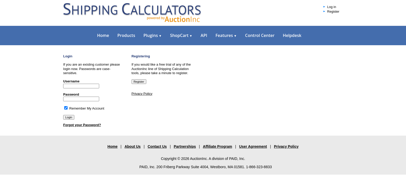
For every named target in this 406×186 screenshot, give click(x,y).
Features (226, 35)
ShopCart (181, 35)
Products (126, 35)
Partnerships (185, 146)
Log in (331, 7)
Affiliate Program (217, 146)
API (204, 35)
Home (103, 35)
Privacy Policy (142, 94)
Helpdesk (292, 35)
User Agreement (253, 146)
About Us (133, 146)
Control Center (259, 35)
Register (333, 11)
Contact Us (157, 146)
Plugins (152, 35)
